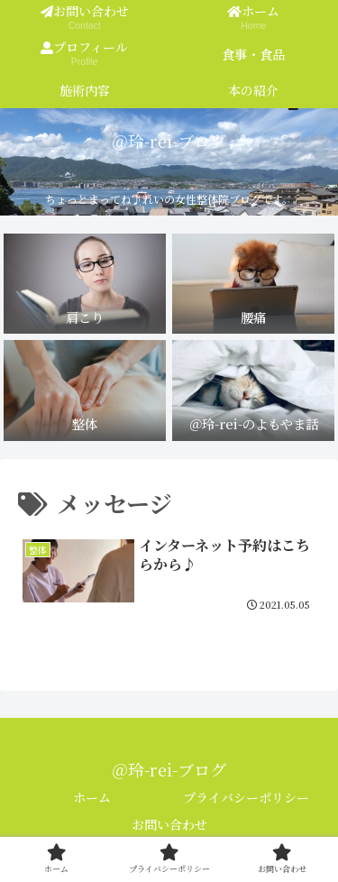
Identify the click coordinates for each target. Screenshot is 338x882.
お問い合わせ (169, 824)
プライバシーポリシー (246, 797)
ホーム (92, 797)
